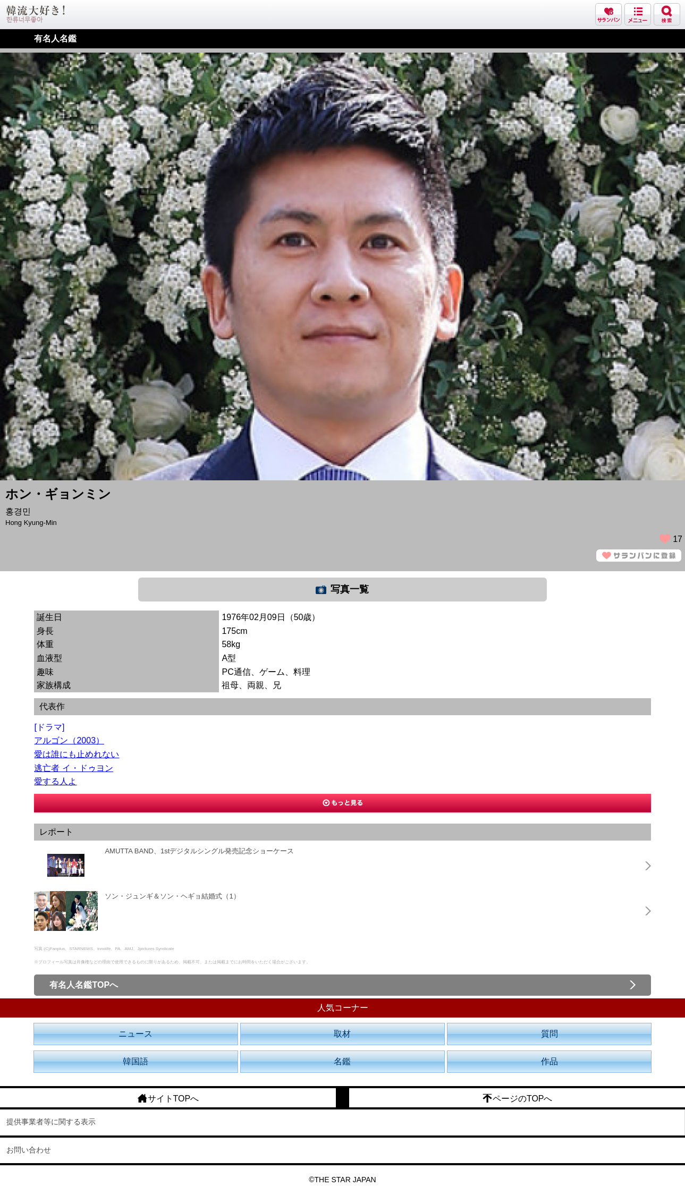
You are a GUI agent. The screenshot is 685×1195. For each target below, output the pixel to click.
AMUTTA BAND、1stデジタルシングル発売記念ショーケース (199, 851)
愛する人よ (55, 781)
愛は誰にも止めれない (76, 754)
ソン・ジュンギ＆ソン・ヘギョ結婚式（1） (172, 896)
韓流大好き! (35, 14)
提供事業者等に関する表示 (51, 1121)
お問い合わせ (28, 1150)
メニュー (637, 14)
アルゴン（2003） (69, 740)
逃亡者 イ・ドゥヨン (73, 768)
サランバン (608, 14)
